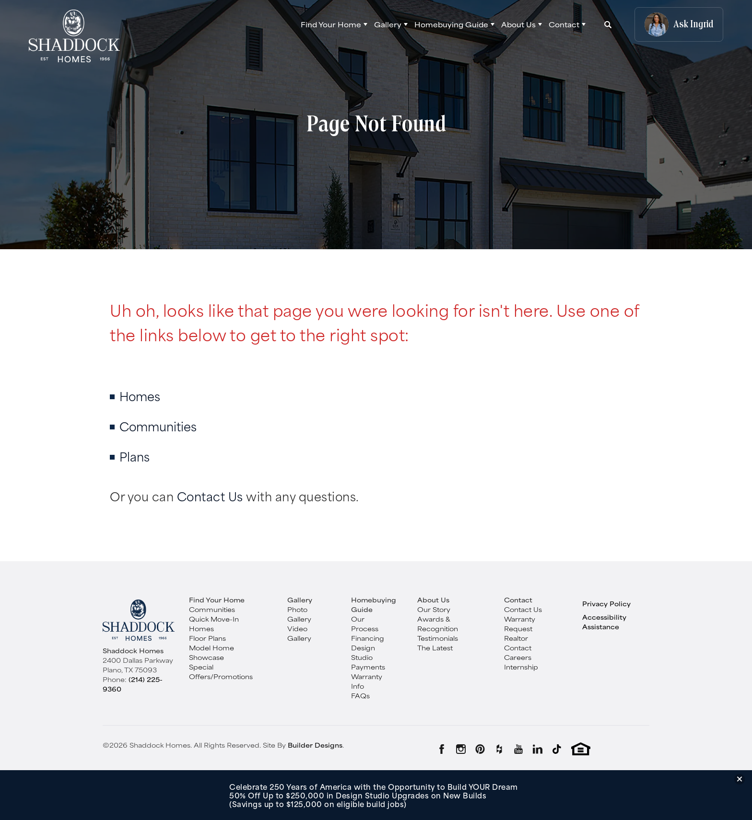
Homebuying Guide (373, 604)
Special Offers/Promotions (221, 671)
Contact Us (210, 495)
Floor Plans (207, 638)
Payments (368, 666)
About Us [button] (518, 24)
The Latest (435, 647)
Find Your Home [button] (331, 24)
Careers (517, 657)
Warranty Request (519, 623)
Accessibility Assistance (604, 621)
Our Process (364, 623)
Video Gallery (299, 633)
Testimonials (437, 638)
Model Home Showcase (211, 652)
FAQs (360, 695)
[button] (334, 24)
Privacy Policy (606, 603)
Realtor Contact (517, 642)
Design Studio (363, 652)
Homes (139, 395)
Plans (134, 456)
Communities (158, 425)
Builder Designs (315, 745)
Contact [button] (564, 24)
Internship (521, 666)
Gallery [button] (387, 24)
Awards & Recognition (437, 623)
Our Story (433, 609)
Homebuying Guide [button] (451, 24)
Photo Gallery (299, 614)
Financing (367, 638)
